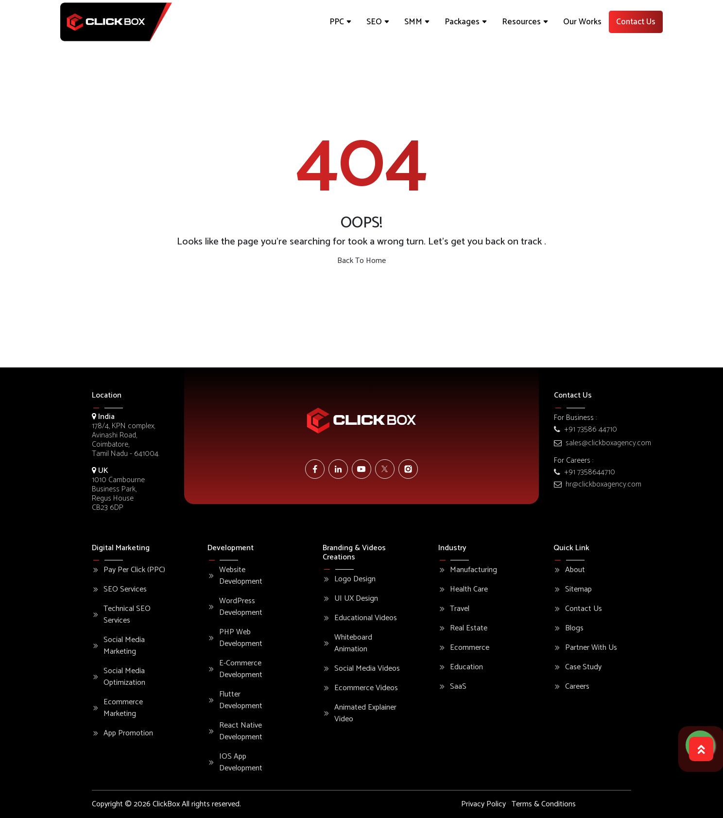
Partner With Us (591, 648)
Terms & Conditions (544, 804)
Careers (577, 687)
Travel (459, 609)
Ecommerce (469, 648)
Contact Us (635, 22)
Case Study (583, 667)
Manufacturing (473, 570)
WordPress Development (240, 607)
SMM (417, 22)
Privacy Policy (483, 804)
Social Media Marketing (124, 646)
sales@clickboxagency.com (602, 443)
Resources (525, 22)
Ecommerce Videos (366, 688)
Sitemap (578, 589)
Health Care (469, 589)
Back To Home (361, 260)
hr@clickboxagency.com (597, 484)
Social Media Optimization (124, 677)
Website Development (240, 576)
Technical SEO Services (127, 615)
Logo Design (355, 579)
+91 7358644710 (584, 472)
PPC (340, 22)
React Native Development (240, 731)
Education (466, 667)
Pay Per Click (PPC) (134, 570)
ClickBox (166, 804)
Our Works (582, 22)
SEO (378, 22)
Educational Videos (365, 618)
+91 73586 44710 (585, 429)
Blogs (574, 628)
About (575, 570)
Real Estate (468, 628)
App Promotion (128, 733)
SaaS (458, 687)
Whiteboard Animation (353, 643)
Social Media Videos (367, 669)
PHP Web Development (240, 638)
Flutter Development (240, 700)
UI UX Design (356, 599)
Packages (466, 22)
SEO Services (125, 589)
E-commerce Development (240, 669)
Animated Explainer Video (365, 713)
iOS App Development (240, 762)
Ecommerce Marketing (123, 708)
